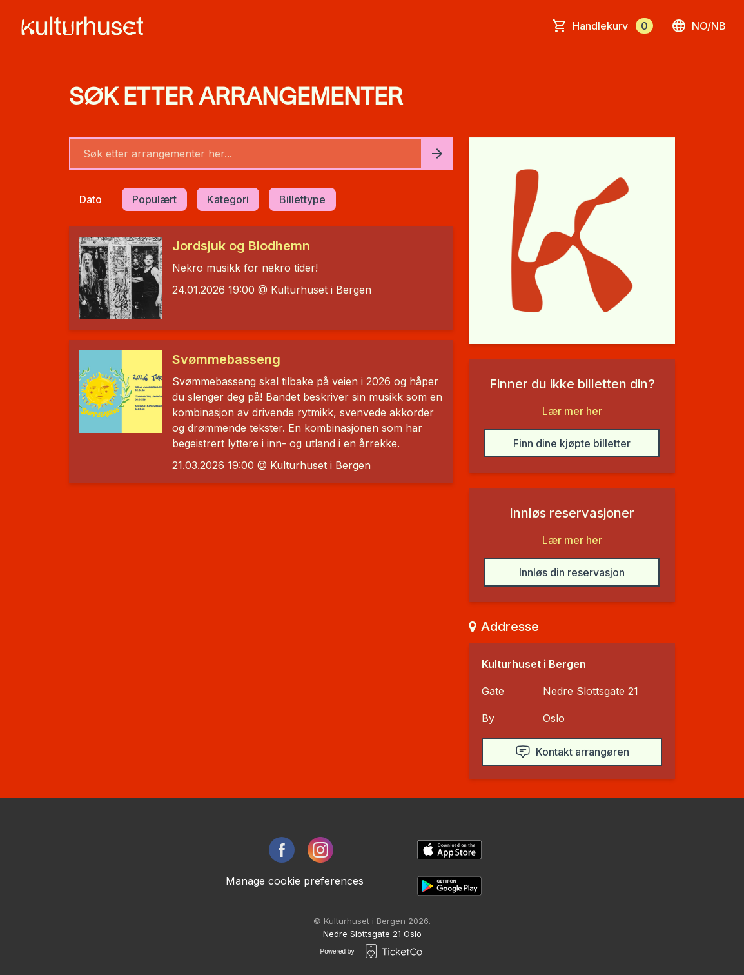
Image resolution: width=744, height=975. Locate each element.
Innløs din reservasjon (572, 572)
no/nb (698, 26)
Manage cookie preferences (295, 880)
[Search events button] (437, 153)
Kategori (228, 199)
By (488, 718)
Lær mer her (572, 411)
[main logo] (86, 25)
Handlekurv (613, 26)
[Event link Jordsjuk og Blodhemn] (115, 278)
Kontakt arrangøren (572, 751)
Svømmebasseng (226, 359)
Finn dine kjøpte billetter (572, 443)
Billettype (302, 199)
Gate (493, 691)
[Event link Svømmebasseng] (115, 391)
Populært (154, 199)
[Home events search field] (261, 153)
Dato (90, 199)
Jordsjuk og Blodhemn (241, 246)
